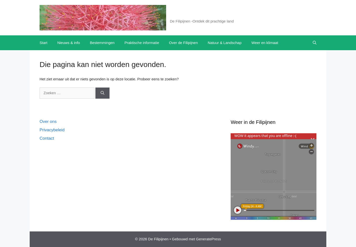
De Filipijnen (188, 14)
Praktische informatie (141, 43)
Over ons (48, 121)
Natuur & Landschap (225, 43)
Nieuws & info (68, 43)
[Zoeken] (102, 93)
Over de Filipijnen (183, 43)
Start (43, 43)
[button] (314, 42)
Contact (47, 138)
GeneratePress (208, 239)
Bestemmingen (102, 43)
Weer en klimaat (264, 43)
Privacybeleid (52, 130)
